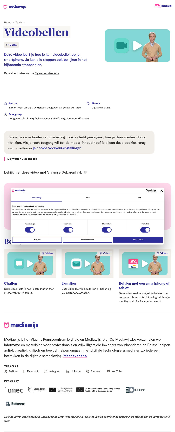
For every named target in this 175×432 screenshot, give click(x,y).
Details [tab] (87, 198)
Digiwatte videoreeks (47, 73)
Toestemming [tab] (36, 198)
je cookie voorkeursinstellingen (57, 148)
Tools (19, 22)
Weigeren (37, 240)
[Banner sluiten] (161, 191)
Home (7, 22)
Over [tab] (138, 198)
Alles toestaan (138, 240)
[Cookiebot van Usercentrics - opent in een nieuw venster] (142, 190)
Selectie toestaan (87, 240)
